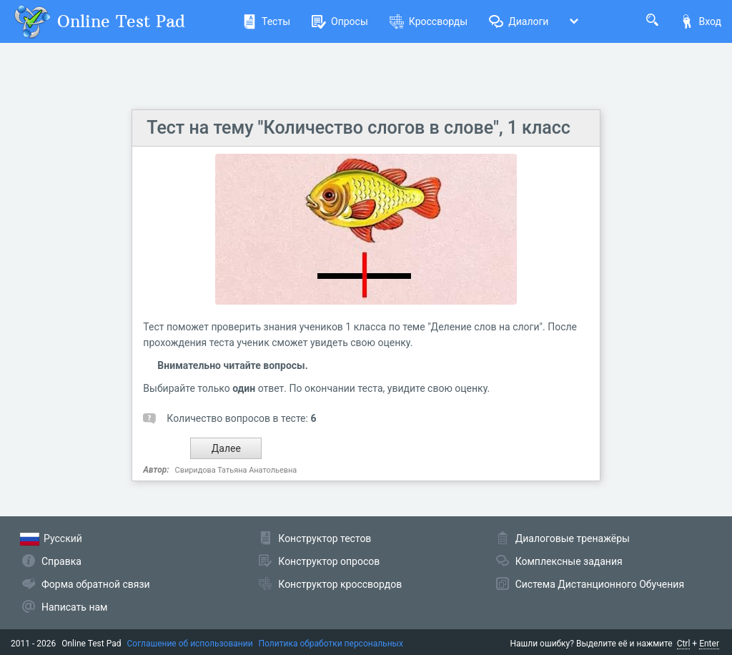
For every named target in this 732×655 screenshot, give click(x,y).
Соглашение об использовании (190, 644)
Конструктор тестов (324, 538)
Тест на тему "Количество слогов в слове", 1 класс (358, 127)
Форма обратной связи (95, 584)
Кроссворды (429, 21)
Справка (61, 561)
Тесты (266, 21)
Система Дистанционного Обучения (599, 584)
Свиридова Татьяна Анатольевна (236, 470)
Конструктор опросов (329, 561)
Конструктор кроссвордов (340, 584)
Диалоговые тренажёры (572, 538)
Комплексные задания (569, 561)
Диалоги (518, 21)
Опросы (340, 21)
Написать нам (74, 607)
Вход (700, 21)
